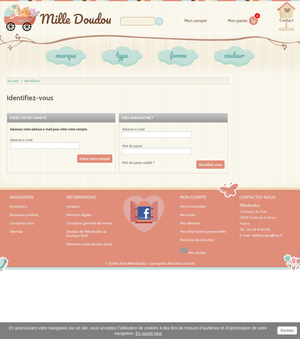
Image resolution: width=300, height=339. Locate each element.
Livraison (73, 206)
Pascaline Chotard (181, 263)
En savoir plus (149, 333)
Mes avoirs (188, 215)
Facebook (143, 214)
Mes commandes (193, 206)
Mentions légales (79, 214)
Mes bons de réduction (197, 240)
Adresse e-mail (21, 140)
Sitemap (16, 231)
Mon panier (243, 19)
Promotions (18, 206)
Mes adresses (190, 223)
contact (286, 20)
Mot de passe (132, 146)
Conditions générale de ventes (89, 223)
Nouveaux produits (24, 214)
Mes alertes (193, 250)
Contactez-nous (22, 223)
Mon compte (195, 20)
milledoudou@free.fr (267, 235)
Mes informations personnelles (203, 231)
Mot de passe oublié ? (138, 162)
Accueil (13, 80)
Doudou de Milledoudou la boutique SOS (87, 233)
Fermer (287, 330)
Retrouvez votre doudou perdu (90, 244)
